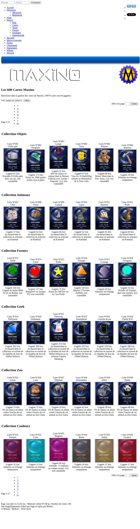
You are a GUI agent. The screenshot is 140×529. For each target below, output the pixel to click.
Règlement (17, 15)
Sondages (16, 33)
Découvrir (11, 10)
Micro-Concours (14, 40)
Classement (12, 45)
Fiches (10, 43)
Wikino (10, 50)
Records (10, 38)
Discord (10, 53)
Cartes (15, 25)
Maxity (10, 20)
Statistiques (12, 48)
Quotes (15, 30)
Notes (15, 27)
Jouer (9, 17)
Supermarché (18, 35)
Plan (14, 22)
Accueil (10, 7)
